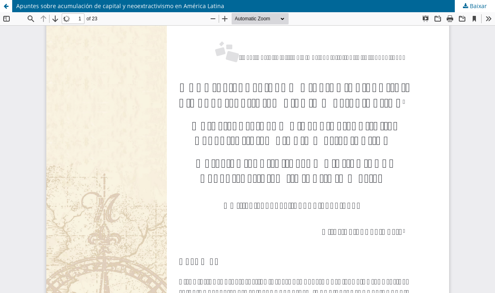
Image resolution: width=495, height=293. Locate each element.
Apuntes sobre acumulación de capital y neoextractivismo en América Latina (120, 6)
